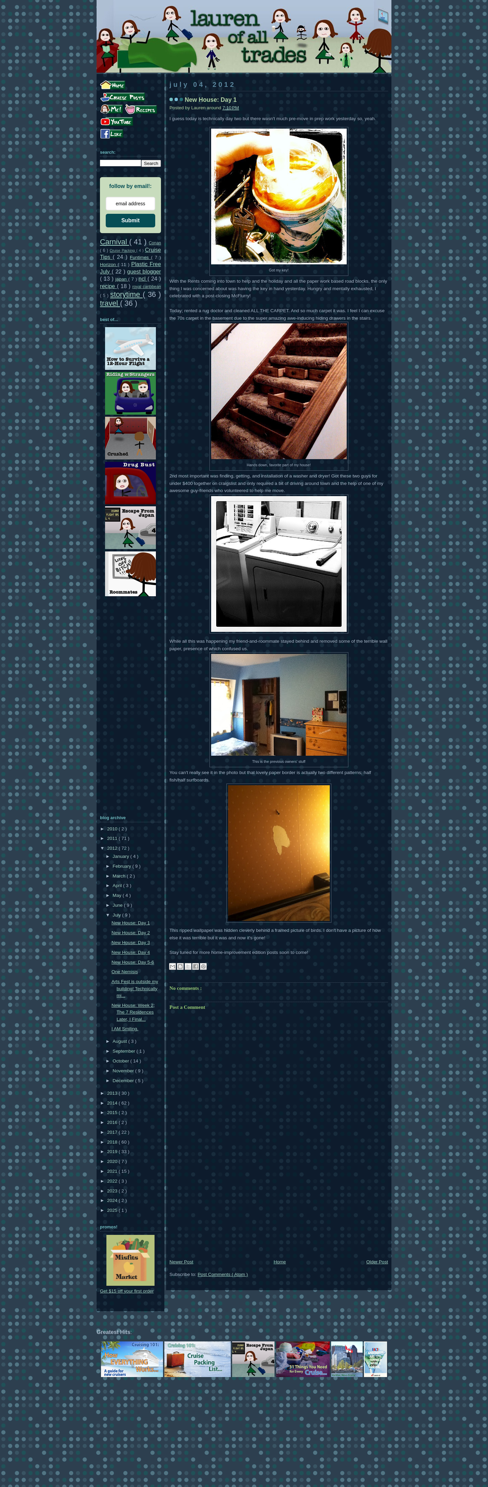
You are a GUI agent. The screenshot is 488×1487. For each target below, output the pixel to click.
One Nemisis (124, 971)
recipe (108, 286)
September (124, 1051)
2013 (113, 1093)
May (117, 895)
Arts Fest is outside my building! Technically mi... (134, 988)
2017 (113, 1132)
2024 (113, 1200)
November (124, 1070)
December (124, 1080)
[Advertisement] (278, 1207)
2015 (113, 1112)
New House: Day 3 (130, 942)
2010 (113, 828)
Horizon (109, 264)
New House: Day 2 (130, 932)
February (122, 866)
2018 (113, 1142)
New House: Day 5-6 (132, 962)
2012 (113, 848)
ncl (143, 279)
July (117, 915)
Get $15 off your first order (127, 1291)
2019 (113, 1151)
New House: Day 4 (130, 952)
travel (110, 303)
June (118, 905)
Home (279, 1261)
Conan (155, 243)
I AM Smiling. (124, 1028)
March (120, 876)
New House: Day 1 (130, 922)
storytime (126, 294)
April (118, 885)
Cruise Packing (123, 250)
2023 (113, 1190)
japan (121, 279)
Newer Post (181, 1261)
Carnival (114, 242)
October (121, 1061)
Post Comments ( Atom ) (223, 1274)
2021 (113, 1171)
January (121, 856)
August (120, 1041)
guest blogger (144, 271)
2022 (113, 1181)
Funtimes (140, 257)
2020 (113, 1161)
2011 (113, 838)
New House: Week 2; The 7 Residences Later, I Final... (133, 1012)
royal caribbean (146, 286)
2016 (113, 1122)
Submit (130, 220)
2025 (113, 1210)
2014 (113, 1103)
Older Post (377, 1261)
